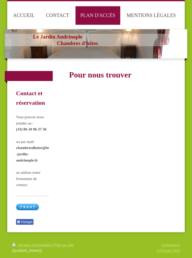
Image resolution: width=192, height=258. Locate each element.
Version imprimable (32, 245)
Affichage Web (168, 250)
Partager (24, 222)
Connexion (170, 245)
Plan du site (64, 245)
